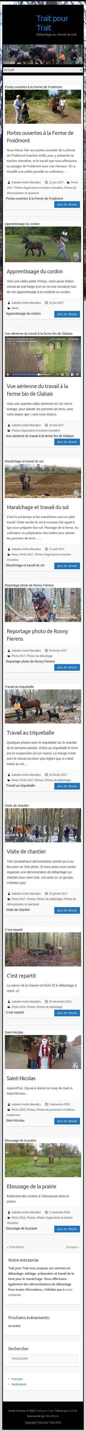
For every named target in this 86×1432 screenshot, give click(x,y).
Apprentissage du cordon (35, 271)
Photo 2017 (27, 554)
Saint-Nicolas (21, 1078)
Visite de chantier (26, 852)
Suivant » (72, 1247)
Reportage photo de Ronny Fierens (37, 635)
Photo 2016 (18, 1007)
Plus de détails (67, 204)
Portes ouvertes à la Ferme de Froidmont (40, 137)
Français (17, 1379)
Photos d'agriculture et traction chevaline (38, 187)
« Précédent (15, 1247)
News (15, 308)
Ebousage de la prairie (31, 1186)
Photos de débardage (39, 656)
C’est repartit (21, 976)
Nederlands (19, 1384)
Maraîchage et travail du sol (38, 507)
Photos (39, 780)
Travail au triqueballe (30, 733)
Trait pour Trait (52, 23)
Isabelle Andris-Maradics (26, 182)
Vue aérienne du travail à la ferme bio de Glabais (37, 390)
